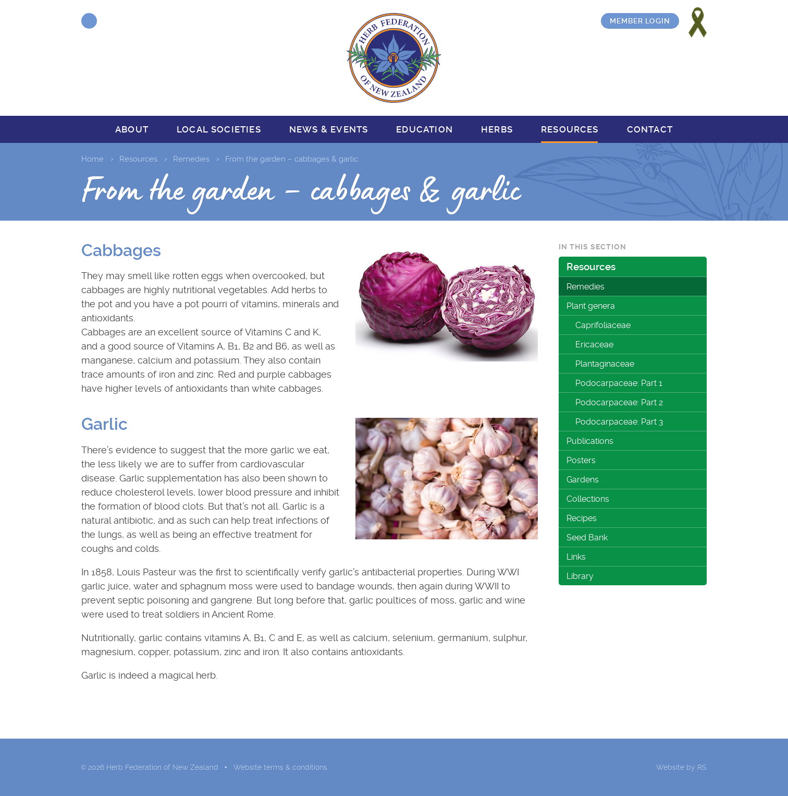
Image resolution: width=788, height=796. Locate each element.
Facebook (89, 21)
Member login (640, 21)
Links (576, 557)
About (132, 129)
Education (424, 129)
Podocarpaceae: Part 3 (619, 422)
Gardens (583, 480)
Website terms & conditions (280, 767)
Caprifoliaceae (603, 325)
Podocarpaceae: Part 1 (618, 383)
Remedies (191, 159)
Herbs (497, 129)
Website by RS (681, 767)
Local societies (219, 129)
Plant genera (591, 306)
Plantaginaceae (604, 364)
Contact (650, 129)
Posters (581, 460)
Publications (590, 441)
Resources (570, 129)
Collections (588, 499)
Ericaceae (594, 344)
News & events (328, 129)
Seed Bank (587, 537)
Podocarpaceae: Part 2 (619, 402)
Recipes (582, 518)
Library (580, 576)
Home (92, 159)
